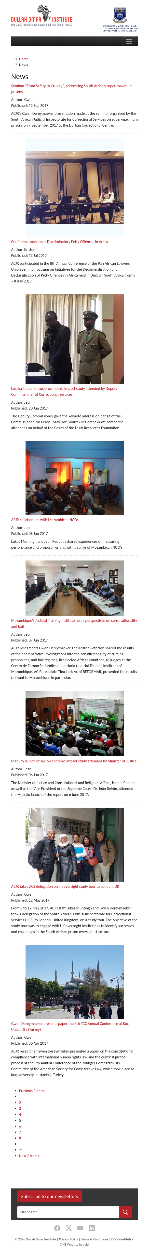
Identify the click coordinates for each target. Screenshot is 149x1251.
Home (24, 59)
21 (21, 1150)
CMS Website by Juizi (74, 1244)
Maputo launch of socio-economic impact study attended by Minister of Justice (74, 761)
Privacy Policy (68, 1239)
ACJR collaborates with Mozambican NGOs (45, 519)
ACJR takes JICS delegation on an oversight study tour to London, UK (65, 886)
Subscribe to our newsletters (49, 1196)
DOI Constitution (122, 1239)
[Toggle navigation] (129, 41)
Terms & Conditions (94, 1239)
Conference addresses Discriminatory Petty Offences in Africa (59, 241)
